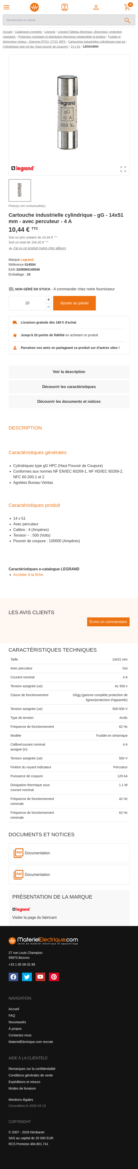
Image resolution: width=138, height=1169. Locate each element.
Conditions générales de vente (31, 1075)
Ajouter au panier (74, 303)
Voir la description (69, 372)
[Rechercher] (127, 20)
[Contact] (65, 7)
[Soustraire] (49, 306)
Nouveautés (17, 1022)
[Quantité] (27, 303)
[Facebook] (14, 977)
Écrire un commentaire (108, 622)
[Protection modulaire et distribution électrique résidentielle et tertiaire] (62, 36)
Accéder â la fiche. (28, 575)
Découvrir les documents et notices (69, 401)
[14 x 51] (76, 46)
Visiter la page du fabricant (34, 917)
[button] (96, 7)
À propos (15, 1029)
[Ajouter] (49, 299)
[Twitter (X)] (27, 977)
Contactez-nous (20, 1035)
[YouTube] (40, 977)
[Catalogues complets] (28, 32)
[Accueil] (8, 32)
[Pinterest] (54, 977)
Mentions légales (21, 1100)
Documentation (37, 853)
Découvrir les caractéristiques (69, 387)
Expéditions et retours (24, 1082)
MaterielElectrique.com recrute (31, 1042)
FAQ (12, 1015)
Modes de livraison (22, 1088)
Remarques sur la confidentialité (32, 1069)
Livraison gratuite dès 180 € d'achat (48, 322)
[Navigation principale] (6, 7)
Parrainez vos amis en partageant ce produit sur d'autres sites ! (70, 348)
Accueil (14, 1009)
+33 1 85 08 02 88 (22, 964)
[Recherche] (61, 20)
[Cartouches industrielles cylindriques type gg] (97, 41)
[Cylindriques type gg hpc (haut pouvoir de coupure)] (36, 46)
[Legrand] (50, 32)
